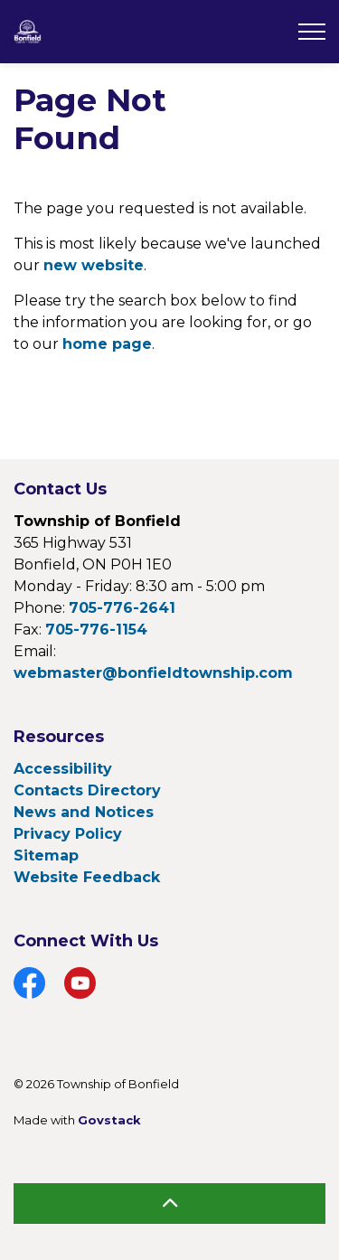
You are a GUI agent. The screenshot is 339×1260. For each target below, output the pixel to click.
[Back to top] (169, 1203)
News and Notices (84, 812)
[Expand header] (312, 31)
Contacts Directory (87, 790)
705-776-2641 (122, 607)
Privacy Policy (68, 833)
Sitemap (46, 855)
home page (107, 344)
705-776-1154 (96, 629)
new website (93, 265)
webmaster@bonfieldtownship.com (153, 673)
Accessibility (63, 768)
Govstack (109, 1120)
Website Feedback (87, 877)
